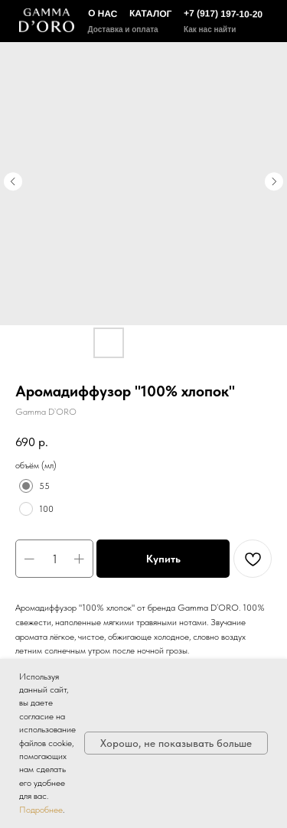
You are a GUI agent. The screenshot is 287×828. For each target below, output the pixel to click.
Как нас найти (210, 29)
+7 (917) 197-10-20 (222, 14)
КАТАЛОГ (150, 13)
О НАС (102, 13)
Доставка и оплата (123, 29)
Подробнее (41, 809)
